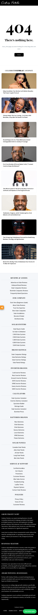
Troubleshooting (19, 482)
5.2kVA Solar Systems (19, 340)
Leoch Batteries (19, 433)
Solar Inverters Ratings (19, 360)
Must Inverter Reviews (19, 375)
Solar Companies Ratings (19, 354)
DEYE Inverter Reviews (19, 381)
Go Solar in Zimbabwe (19, 332)
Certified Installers (19, 468)
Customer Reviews (19, 476)
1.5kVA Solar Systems (19, 334)
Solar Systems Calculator (19, 398)
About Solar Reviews (19, 305)
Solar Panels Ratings (19, 362)
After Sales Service (19, 479)
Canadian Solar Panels (19, 447)
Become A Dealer (19, 316)
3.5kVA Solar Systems (19, 337)
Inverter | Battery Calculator (19, 401)
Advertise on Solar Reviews (19, 282)
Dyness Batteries (19, 430)
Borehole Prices (19, 412)
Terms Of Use (19, 502)
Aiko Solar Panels (19, 458)
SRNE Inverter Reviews (19, 383)
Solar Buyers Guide (19, 329)
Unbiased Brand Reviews (19, 285)
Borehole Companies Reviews (19, 291)
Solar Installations (19, 313)
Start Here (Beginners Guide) (19, 302)
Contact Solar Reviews (19, 490)
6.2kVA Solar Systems (19, 342)
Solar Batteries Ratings (19, 357)
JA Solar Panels (19, 453)
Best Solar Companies (19, 311)
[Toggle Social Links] (2, 307)
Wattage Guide (19, 406)
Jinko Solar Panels (19, 450)
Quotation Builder (19, 403)
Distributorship (19, 319)
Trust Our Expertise (19, 308)
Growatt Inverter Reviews (19, 378)
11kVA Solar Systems (19, 345)
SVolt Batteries (19, 424)
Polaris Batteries (19, 438)
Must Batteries (19, 422)
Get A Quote (19, 471)
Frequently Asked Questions (19, 293)
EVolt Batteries (19, 427)
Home (19, 55)
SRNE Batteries (19, 435)
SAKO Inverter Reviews (19, 389)
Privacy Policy (19, 499)
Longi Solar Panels (19, 455)
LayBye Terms (19, 484)
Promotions (19, 474)
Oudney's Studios (19, 607)
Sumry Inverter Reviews (19, 386)
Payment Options (19, 487)
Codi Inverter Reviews (19, 373)
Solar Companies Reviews (19, 288)
